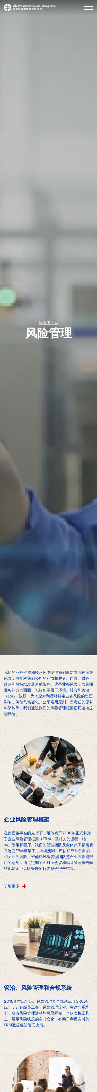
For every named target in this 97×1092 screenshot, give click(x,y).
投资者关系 (48, 323)
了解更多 (15, 886)
